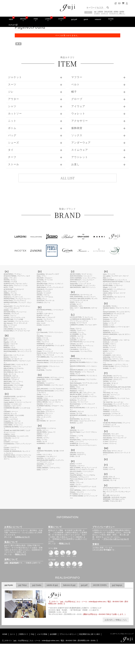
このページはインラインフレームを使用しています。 (67, 439)
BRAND (23, 19)
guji (95, 11)
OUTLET (13, 25)
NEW (11, 19)
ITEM (36, 19)
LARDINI (100, 11)
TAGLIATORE (108, 11)
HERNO (116, 11)
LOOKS (48, 19)
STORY (61, 19)
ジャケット (104, 13)
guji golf (74, 19)
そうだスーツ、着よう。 (117, 13)
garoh (86, 19)
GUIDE (111, 19)
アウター (97, 13)
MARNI (122, 11)
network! (98, 19)
